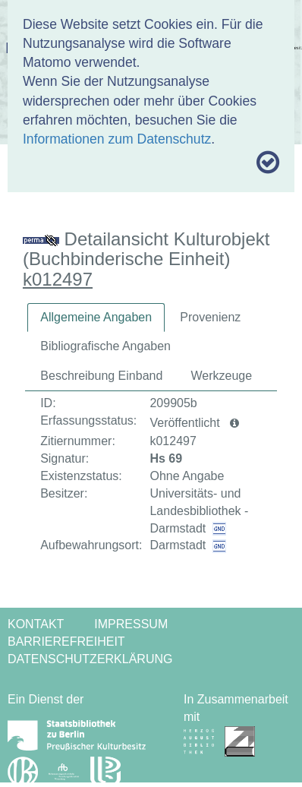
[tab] (96, 318)
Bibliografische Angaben (105, 346)
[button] (234, 423)
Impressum (131, 624)
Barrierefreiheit (66, 641)
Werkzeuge (222, 375)
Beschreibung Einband (101, 375)
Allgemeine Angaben (96, 317)
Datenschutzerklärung (90, 659)
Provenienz (210, 317)
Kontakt (36, 624)
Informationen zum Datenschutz (117, 139)
